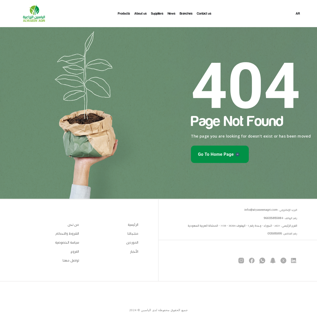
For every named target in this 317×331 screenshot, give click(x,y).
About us (140, 13)
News (172, 13)
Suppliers (157, 13)
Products (124, 13)
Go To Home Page (216, 154)
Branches (186, 13)
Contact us (204, 13)
